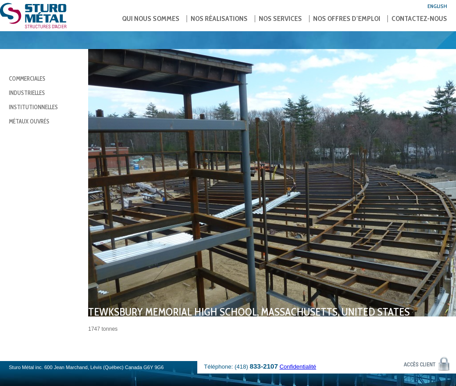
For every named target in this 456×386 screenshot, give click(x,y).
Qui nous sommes (150, 18)
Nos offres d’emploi (346, 18)
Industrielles (27, 92)
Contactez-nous (419, 18)
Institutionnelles (33, 107)
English (437, 6)
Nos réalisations (219, 18)
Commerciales (27, 78)
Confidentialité (298, 366)
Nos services (280, 18)
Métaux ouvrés (29, 121)
